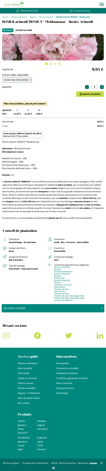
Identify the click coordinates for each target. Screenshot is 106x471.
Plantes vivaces (26, 383)
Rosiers (33, 17)
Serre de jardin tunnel (29, 398)
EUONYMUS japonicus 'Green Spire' (24, 443)
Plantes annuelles (27, 388)
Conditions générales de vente (72, 378)
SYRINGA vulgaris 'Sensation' (42, 425)
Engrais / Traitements (29, 393)
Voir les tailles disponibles (15, 75)
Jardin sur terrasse (63, 285)
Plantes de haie (61, 289)
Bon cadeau (24, 403)
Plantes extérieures (19, 17)
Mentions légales (11, 463)
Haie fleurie (59, 287)
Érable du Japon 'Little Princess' (42, 443)
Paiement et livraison (67, 373)
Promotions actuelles (67, 368)
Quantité (6, 87)
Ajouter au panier (91, 94)
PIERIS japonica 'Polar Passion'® (22, 427)
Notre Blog (62, 393)
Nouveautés (62, 363)
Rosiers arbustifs (46, 17)
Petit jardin (59, 278)
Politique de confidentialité (35, 463)
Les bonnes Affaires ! (63, 300)
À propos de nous (65, 388)
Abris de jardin (25, 368)
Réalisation (88, 463)
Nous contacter (64, 383)
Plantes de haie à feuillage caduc (69, 296)
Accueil (5, 17)
